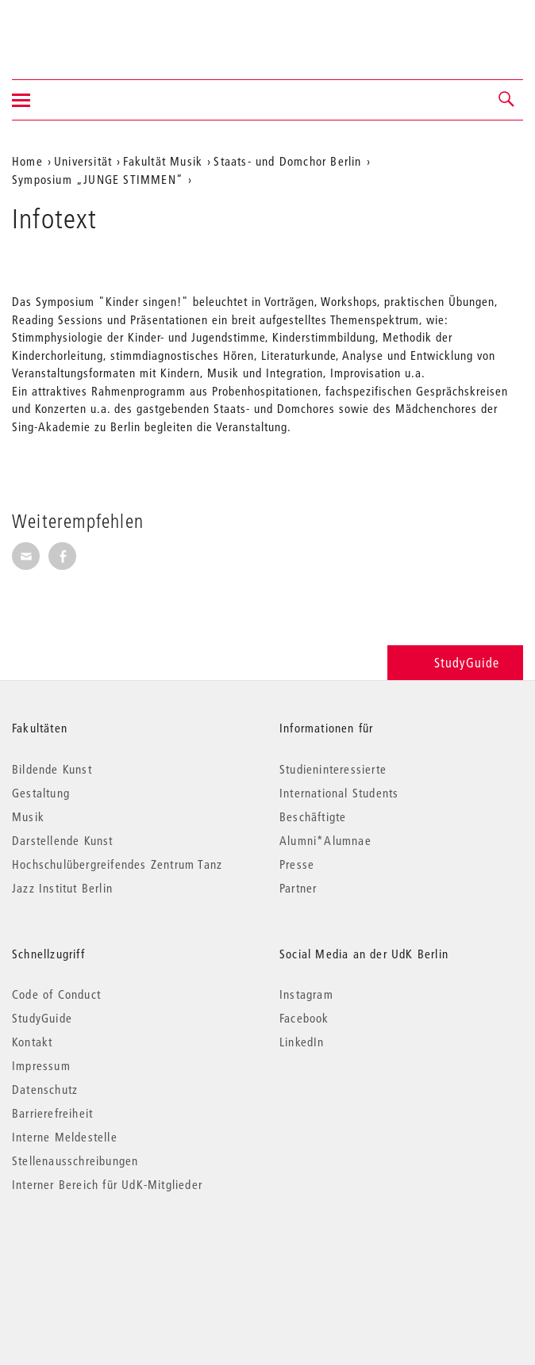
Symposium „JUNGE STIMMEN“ (97, 179)
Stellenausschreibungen (75, 1160)
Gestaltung (41, 793)
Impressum (41, 1065)
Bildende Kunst (52, 769)
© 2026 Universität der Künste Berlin (95, 1251)
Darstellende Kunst (63, 840)
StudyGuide (455, 662)
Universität (83, 161)
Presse (296, 864)
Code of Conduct (56, 994)
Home (27, 161)
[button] (507, 100)
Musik (28, 816)
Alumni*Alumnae (325, 840)
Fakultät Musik (162, 161)
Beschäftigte (312, 816)
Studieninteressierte (333, 769)
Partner (298, 888)
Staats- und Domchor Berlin (287, 161)
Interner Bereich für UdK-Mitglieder (107, 1184)
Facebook (304, 1018)
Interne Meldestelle (64, 1137)
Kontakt (32, 1042)
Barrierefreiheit (52, 1113)
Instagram (306, 994)
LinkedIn (302, 1042)
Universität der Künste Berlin (74, 29)
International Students (338, 793)
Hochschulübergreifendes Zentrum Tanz (117, 864)
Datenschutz (45, 1089)
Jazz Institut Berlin (62, 888)
